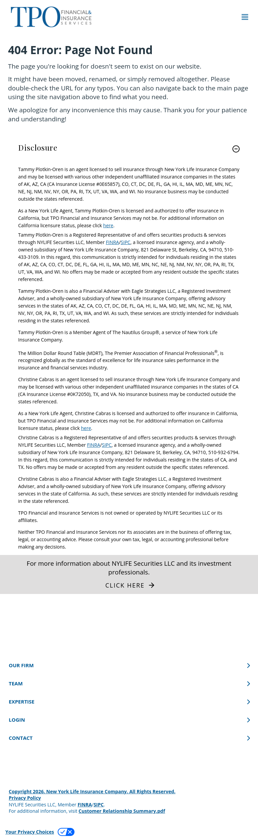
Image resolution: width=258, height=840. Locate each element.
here (108, 225)
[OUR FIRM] (129, 665)
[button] (236, 149)
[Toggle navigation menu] (245, 17)
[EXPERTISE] (129, 702)
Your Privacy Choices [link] (29, 832)
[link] (129, 153)
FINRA (112, 242)
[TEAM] (129, 683)
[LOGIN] (129, 720)
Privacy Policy (25, 798)
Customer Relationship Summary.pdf (122, 811)
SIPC (125, 242)
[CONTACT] (129, 738)
